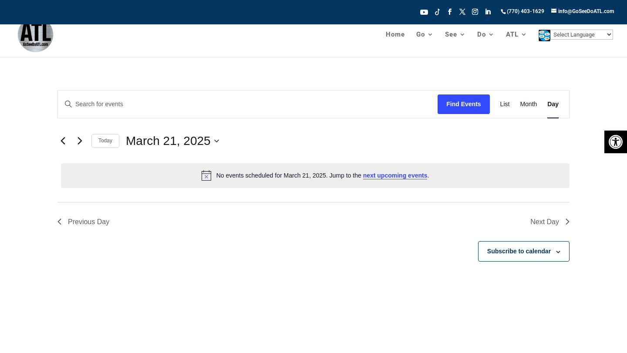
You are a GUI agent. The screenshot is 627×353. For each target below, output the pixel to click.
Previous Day (83, 221)
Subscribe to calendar (519, 251)
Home (395, 35)
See (451, 35)
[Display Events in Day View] (553, 104)
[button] (615, 142)
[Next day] (79, 141)
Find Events (463, 104)
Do (481, 35)
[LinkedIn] (488, 14)
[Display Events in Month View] (528, 104)
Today (105, 141)
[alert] (315, 175)
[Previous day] (62, 141)
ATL (512, 35)
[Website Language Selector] (581, 35)
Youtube (424, 11)
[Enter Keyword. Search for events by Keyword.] (248, 104)
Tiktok (438, 11)
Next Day (550, 221)
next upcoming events (395, 175)
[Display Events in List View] (505, 104)
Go (420, 35)
